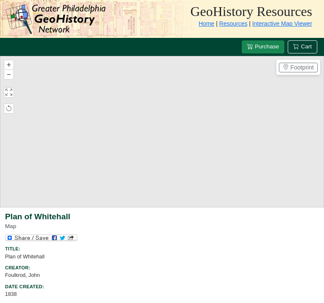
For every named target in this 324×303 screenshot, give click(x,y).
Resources (233, 23)
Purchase (263, 46)
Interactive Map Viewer (282, 23)
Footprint (298, 67)
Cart (302, 46)
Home (206, 23)
